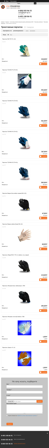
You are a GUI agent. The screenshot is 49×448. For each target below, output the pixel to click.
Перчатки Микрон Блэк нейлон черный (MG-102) (14, 193)
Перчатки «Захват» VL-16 (8, 347)
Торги (18, 3)
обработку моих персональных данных (27, 415)
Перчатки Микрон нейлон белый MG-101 (12, 224)
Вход (7, 1)
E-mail (8, 395)
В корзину (44, 64)
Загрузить (39, 401)
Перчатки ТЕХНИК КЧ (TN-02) (9, 131)
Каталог (7, 21)
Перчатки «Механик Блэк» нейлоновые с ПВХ (13, 285)
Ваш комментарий (11, 403)
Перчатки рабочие (38, 21)
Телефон (9, 389)
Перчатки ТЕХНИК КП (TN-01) (10, 162)
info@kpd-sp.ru (24, 12)
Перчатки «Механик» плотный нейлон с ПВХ (13, 316)
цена (27, 30)
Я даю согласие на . (22, 415)
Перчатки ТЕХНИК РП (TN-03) (10, 100)
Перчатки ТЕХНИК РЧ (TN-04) (9, 70)
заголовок (32, 30)
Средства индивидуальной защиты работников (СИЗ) (21, 21)
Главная (2, 21)
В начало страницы (46, 433)
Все (11, 34)
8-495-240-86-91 (25, 16)
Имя (7, 384)
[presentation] (17, 420)
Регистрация (13, 1)
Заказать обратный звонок (19, 443)
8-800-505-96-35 (25, 10)
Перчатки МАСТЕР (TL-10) (9, 39)
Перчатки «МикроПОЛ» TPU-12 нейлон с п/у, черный (15, 255)
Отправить (9, 424)
